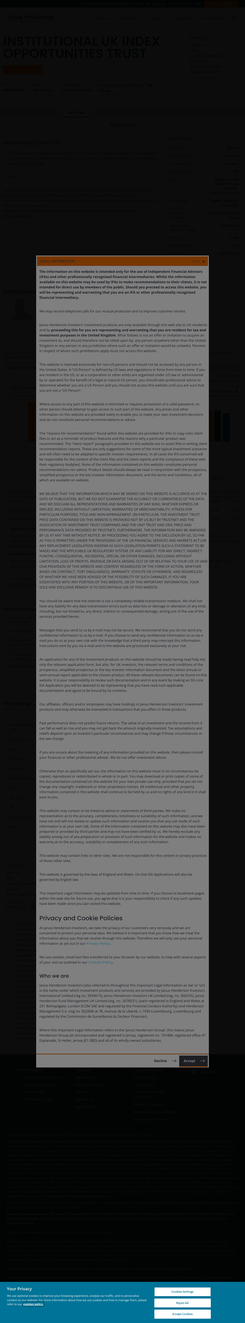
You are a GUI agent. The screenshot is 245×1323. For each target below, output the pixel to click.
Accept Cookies (182, 1314)
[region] (122, 1302)
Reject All (182, 1303)
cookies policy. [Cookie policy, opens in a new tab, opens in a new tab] (33, 1304)
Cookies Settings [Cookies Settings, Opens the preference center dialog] (182, 1292)
